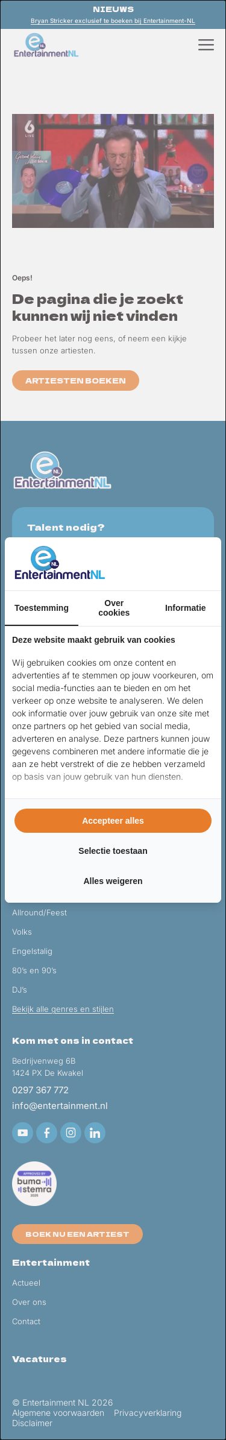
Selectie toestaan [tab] (112, 851)
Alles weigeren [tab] (112, 881)
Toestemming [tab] (41, 608)
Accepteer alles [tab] (113, 821)
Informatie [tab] (185, 608)
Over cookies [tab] (114, 607)
